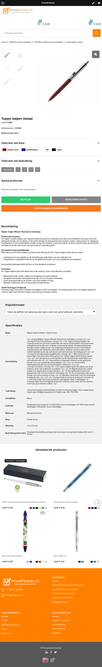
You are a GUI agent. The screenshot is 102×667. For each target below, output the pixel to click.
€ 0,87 (7, 561)
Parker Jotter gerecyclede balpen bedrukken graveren (24, 502)
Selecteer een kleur (13, 143)
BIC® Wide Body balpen (12, 556)
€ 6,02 (7, 508)
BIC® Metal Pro (60, 556)
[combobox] (47, 33)
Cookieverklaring (58, 625)
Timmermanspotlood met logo (64, 593)
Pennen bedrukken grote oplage (64, 589)
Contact (4, 620)
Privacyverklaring (58, 629)
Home (3, 42)
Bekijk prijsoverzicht (10, 133)
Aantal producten (11, 180)
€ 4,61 (59, 561)
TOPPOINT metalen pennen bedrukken (48, 42)
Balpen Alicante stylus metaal (66, 502)
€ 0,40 (59, 508)
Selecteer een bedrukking (16, 160)
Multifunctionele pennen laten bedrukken (68, 585)
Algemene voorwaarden (61, 620)
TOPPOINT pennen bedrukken (20, 42)
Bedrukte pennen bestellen (62, 598)
